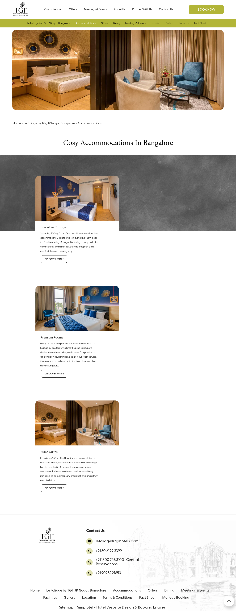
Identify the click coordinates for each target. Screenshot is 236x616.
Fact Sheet (200, 23)
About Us (119, 9)
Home (17, 123)
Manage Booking (175, 598)
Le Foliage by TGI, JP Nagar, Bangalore (48, 23)
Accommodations (85, 23)
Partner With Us (142, 9)
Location (184, 23)
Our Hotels (52, 9)
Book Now (206, 9)
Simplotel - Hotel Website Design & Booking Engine (121, 608)
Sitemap (66, 608)
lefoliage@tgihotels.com (117, 541)
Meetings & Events (95, 9)
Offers (73, 9)
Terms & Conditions (117, 598)
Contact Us (166, 9)
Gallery (170, 23)
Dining (116, 23)
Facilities (155, 23)
